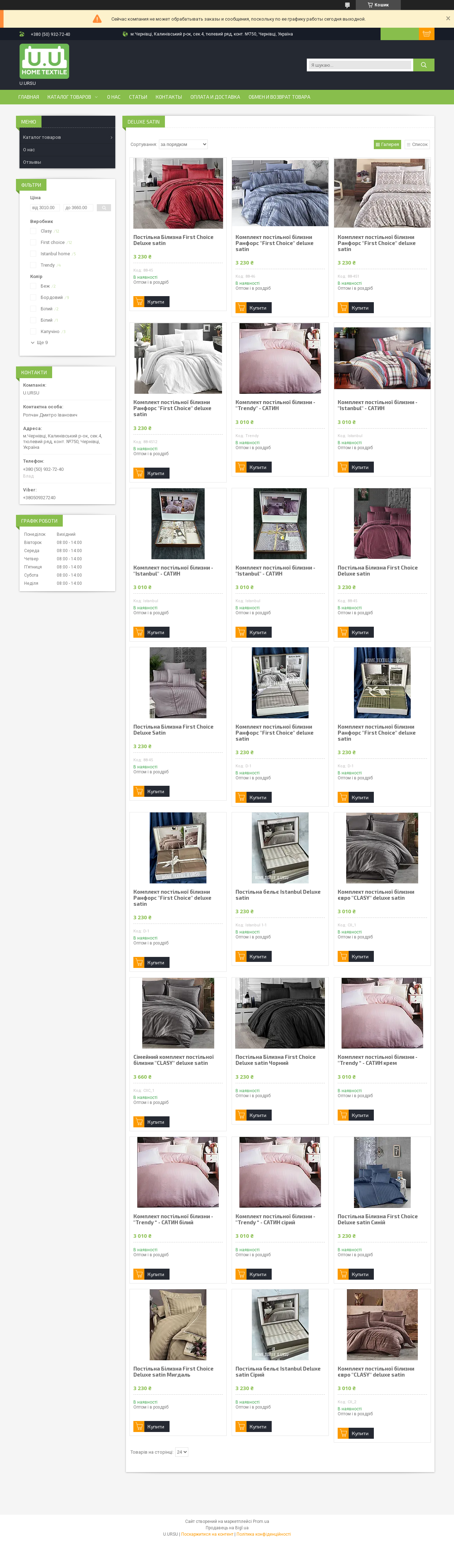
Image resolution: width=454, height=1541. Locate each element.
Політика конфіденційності (264, 1534)
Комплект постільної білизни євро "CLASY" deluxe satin (376, 895)
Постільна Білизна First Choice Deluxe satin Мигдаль (173, 1372)
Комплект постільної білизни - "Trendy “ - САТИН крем (377, 1060)
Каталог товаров (69, 96)
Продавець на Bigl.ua (227, 1527)
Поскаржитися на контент (207, 1534)
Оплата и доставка (215, 96)
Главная (28, 96)
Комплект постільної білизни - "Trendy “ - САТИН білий (173, 1219)
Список (420, 144)
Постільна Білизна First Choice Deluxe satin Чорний (276, 1060)
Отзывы (32, 162)
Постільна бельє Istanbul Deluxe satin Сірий (278, 1372)
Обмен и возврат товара (279, 96)
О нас (114, 96)
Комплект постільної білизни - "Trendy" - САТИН (275, 405)
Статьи (138, 96)
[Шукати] (423, 65)
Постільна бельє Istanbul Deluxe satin (278, 895)
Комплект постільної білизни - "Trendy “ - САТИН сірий (275, 1219)
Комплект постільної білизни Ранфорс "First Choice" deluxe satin (275, 243)
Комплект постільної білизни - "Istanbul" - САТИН (377, 405)
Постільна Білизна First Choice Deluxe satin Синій (378, 1219)
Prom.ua (261, 1521)
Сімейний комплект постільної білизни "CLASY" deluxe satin (173, 1060)
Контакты (169, 96)
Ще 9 (42, 342)
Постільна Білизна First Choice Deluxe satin (173, 240)
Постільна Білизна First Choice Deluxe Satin (173, 730)
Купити (156, 302)
